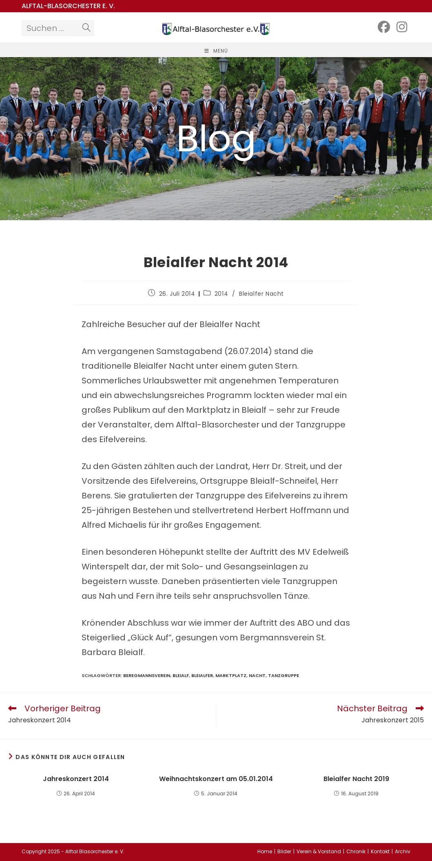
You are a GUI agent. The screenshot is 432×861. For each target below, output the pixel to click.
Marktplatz (230, 675)
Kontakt (380, 851)
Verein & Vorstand (319, 851)
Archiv (402, 851)
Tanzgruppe (283, 675)
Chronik (356, 851)
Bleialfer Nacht (261, 294)
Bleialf (181, 675)
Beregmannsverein (146, 675)
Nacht (257, 675)
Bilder (284, 851)
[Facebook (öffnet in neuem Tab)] (383, 27)
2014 (221, 294)
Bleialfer (202, 675)
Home (264, 851)
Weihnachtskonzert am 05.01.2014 (216, 779)
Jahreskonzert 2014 (76, 779)
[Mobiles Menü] (216, 51)
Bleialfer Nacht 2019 (356, 779)
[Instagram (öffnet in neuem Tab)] (401, 27)
